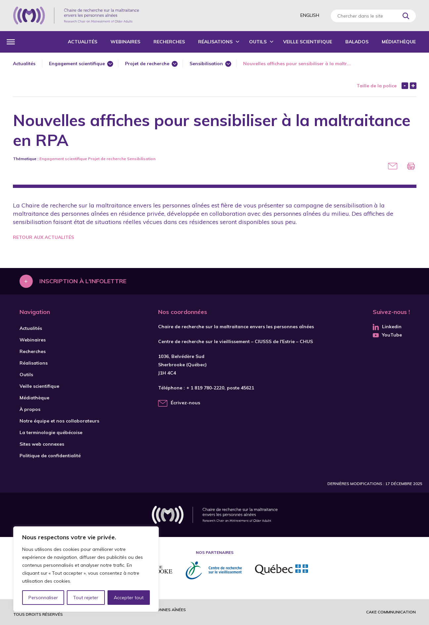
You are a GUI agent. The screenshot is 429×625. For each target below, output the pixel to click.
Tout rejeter (85, 598)
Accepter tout (129, 598)
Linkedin (387, 327)
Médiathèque (399, 42)
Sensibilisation (206, 64)
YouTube (387, 335)
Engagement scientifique (77, 64)
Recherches (169, 42)
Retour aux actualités (43, 237)
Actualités (82, 42)
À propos (30, 409)
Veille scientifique (307, 42)
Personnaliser (43, 598)
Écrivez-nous (185, 403)
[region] (86, 569)
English (309, 15)
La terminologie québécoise (51, 432)
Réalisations (215, 42)
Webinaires (125, 42)
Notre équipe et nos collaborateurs (59, 421)
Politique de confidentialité (50, 456)
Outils (258, 42)
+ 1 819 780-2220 (205, 388)
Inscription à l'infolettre (82, 281)
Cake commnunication (391, 611)
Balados (356, 42)
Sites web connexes (42, 444)
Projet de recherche (147, 64)
